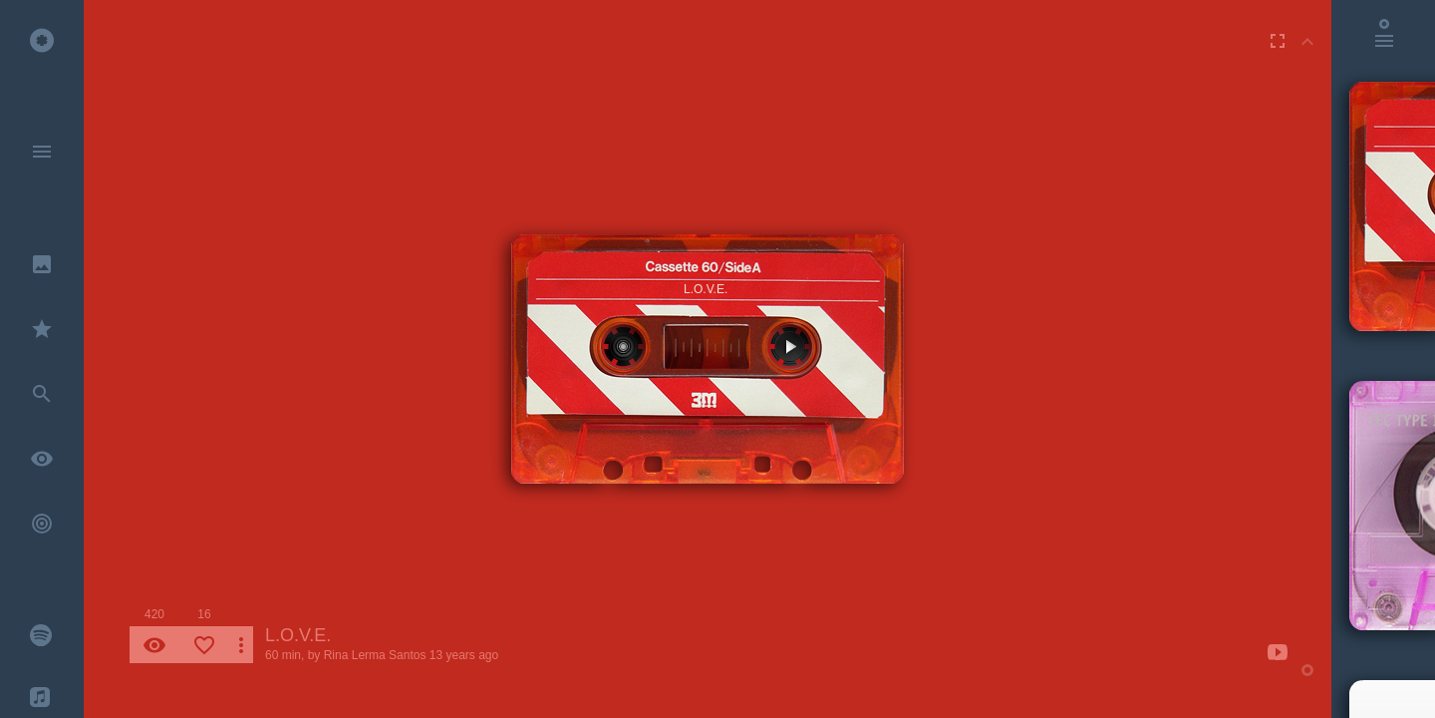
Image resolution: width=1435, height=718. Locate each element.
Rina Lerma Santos (375, 655)
